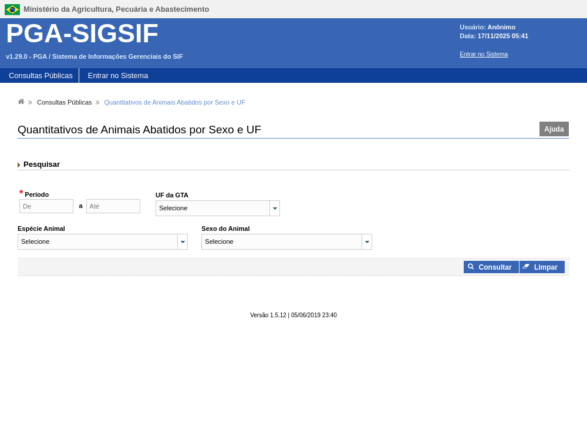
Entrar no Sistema (484, 54)
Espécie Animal (41, 228)
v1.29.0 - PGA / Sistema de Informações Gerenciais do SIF (94, 56)
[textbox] (46, 206)
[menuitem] (21, 101)
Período (36, 194)
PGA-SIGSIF (82, 33)
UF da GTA (172, 195)
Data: (469, 35)
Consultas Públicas (41, 75)
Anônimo (501, 27)
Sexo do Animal (225, 228)
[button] (554, 129)
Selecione (173, 208)
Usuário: (473, 27)
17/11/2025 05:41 (503, 35)
